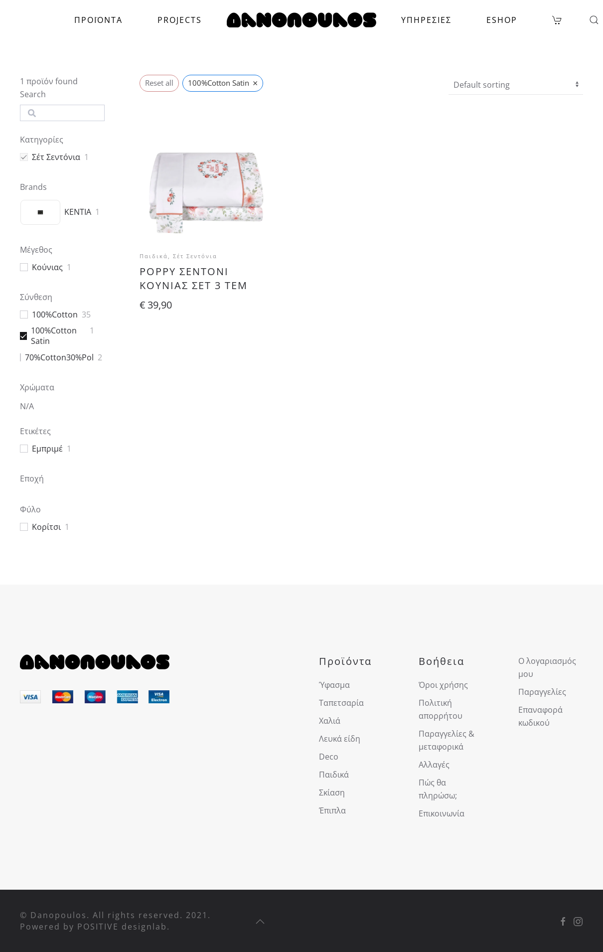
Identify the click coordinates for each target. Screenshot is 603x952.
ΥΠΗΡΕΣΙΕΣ (426, 19)
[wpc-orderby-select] (516, 85)
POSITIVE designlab (122, 926)
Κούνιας (47, 267)
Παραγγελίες (542, 691)
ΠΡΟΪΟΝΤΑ (98, 19)
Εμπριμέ (47, 449)
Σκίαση (332, 792)
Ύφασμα (334, 684)
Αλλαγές (434, 764)
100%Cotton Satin (54, 335)
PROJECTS (179, 19)
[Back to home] (301, 20)
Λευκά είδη (339, 738)
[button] (594, 20)
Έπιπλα (332, 810)
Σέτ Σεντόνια (56, 157)
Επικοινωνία (441, 813)
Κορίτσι (46, 527)
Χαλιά (329, 720)
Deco (328, 756)
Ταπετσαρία (341, 702)
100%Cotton (55, 315)
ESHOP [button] (501, 19)
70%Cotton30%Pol (59, 357)
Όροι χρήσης (443, 684)
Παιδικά (334, 774)
